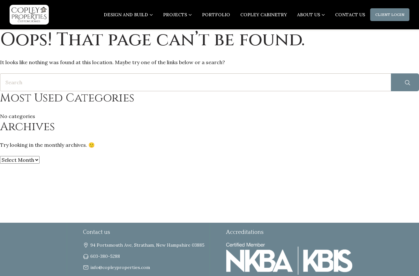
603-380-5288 (105, 256)
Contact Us (350, 15)
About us (308, 15)
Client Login (389, 14)
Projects (175, 15)
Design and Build (126, 15)
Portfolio (216, 15)
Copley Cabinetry (263, 15)
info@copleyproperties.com (120, 267)
